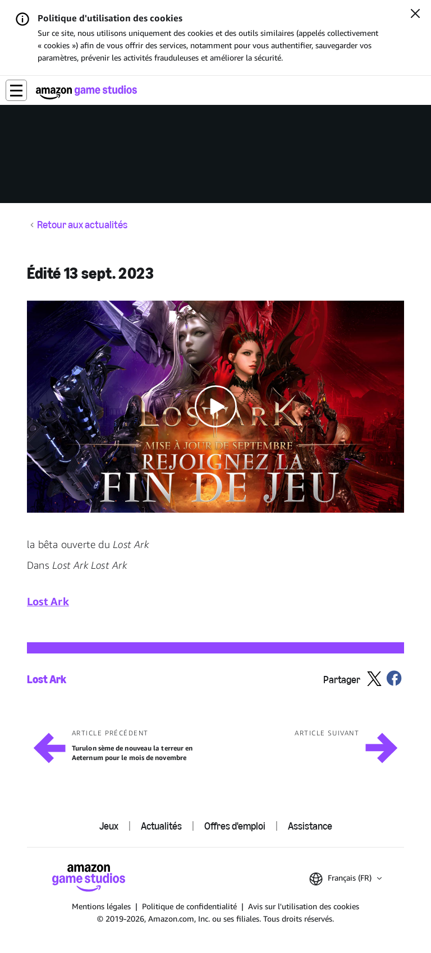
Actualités (161, 826)
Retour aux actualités (82, 225)
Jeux (108, 826)
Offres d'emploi (234, 826)
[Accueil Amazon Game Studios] (86, 92)
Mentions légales (101, 906)
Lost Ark (46, 679)
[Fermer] (415, 14)
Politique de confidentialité (189, 906)
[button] (16, 90)
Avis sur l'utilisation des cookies (303, 906)
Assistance (310, 826)
